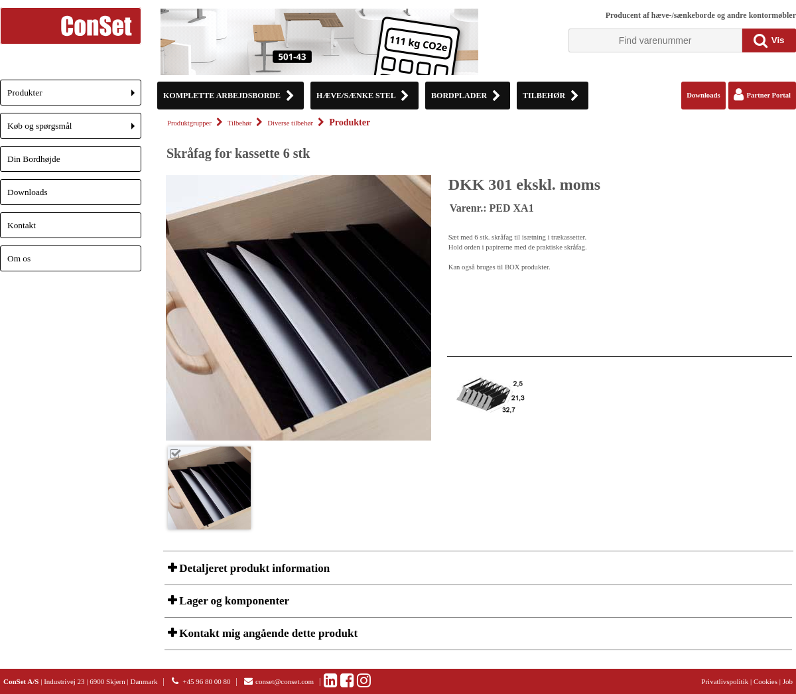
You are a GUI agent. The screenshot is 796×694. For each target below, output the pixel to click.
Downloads (27, 192)
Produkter (74, 96)
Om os (19, 258)
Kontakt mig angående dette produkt (267, 633)
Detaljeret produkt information (253, 568)
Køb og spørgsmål (74, 130)
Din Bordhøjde (33, 159)
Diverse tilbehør (290, 123)
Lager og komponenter (232, 600)
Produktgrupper (189, 123)
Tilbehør (239, 123)
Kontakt (21, 225)
